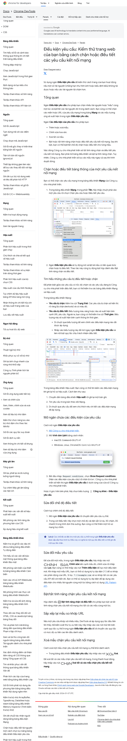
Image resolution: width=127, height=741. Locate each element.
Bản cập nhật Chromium (78, 711)
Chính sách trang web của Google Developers (75, 685)
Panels (82, 43)
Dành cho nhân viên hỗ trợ (97, 17)
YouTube (100, 715)
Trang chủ (48, 43)
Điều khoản (42, 736)
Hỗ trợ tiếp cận (74, 17)
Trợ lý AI (30, 17)
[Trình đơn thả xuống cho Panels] (52, 16)
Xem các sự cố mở (46, 715)
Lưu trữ (71, 719)
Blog (80, 3)
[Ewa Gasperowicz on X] (45, 74)
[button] (17, 26)
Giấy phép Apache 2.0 (98, 682)
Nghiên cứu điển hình (64, 3)
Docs (6, 11)
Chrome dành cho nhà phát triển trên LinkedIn (108, 720)
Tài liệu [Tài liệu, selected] (43, 3)
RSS (99, 725)
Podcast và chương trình (78, 723)
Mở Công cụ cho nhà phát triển (64, 431)
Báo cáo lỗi (42, 711)
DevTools (7, 17)
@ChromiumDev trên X (107, 711)
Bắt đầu (19, 17)
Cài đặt (60, 17)
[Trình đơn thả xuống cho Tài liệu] (49, 3)
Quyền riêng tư (56, 736)
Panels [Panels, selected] (46, 17)
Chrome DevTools (24, 11)
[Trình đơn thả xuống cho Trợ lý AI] (37, 16)
